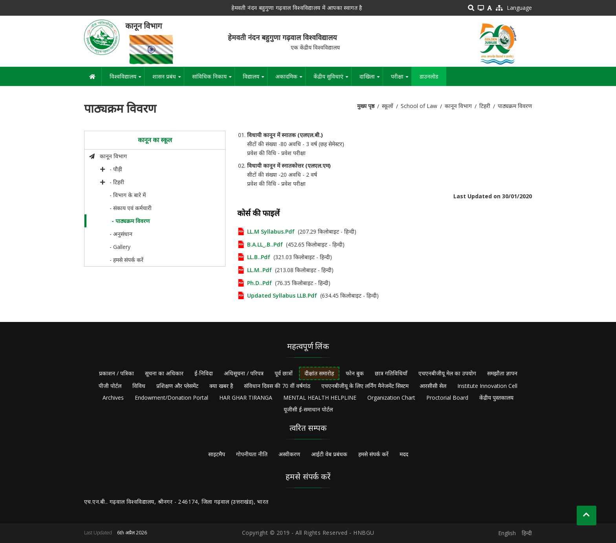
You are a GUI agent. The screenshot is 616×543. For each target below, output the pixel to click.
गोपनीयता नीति (252, 454)
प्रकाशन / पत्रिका (116, 373)
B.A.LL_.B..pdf (265, 244)
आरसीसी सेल (433, 385)
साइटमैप (216, 454)
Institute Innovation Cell (487, 385)
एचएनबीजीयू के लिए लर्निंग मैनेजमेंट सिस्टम (365, 385)
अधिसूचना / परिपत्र (244, 373)
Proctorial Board (447, 397)
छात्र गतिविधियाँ (391, 373)
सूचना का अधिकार (164, 373)
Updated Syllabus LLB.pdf (282, 295)
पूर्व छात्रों (284, 373)
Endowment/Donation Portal (171, 397)
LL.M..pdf (259, 270)
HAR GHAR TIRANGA (245, 397)
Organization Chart (391, 397)
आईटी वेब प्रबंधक (329, 454)
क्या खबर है (221, 385)
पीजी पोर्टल (110, 385)
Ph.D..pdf (259, 283)
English (507, 533)
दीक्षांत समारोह (319, 373)
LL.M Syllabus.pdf (271, 231)
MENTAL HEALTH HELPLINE (319, 397)
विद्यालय (255, 79)
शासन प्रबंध (168, 79)
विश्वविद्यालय (127, 79)
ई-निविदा (203, 373)
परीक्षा (401, 79)
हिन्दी (527, 533)
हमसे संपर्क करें (373, 454)
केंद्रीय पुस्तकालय (496, 397)
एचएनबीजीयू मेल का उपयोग (447, 373)
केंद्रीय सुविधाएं (332, 79)
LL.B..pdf (258, 257)
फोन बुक (355, 373)
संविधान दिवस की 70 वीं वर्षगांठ (277, 385)
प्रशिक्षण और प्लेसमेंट (177, 385)
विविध (138, 385)
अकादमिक (290, 79)
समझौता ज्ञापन (502, 373)
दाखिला (371, 79)
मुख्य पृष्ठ (365, 106)
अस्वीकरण (289, 454)
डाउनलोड (429, 76)
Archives (113, 397)
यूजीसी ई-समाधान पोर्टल (308, 409)
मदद (404, 454)
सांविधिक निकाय (213, 79)
